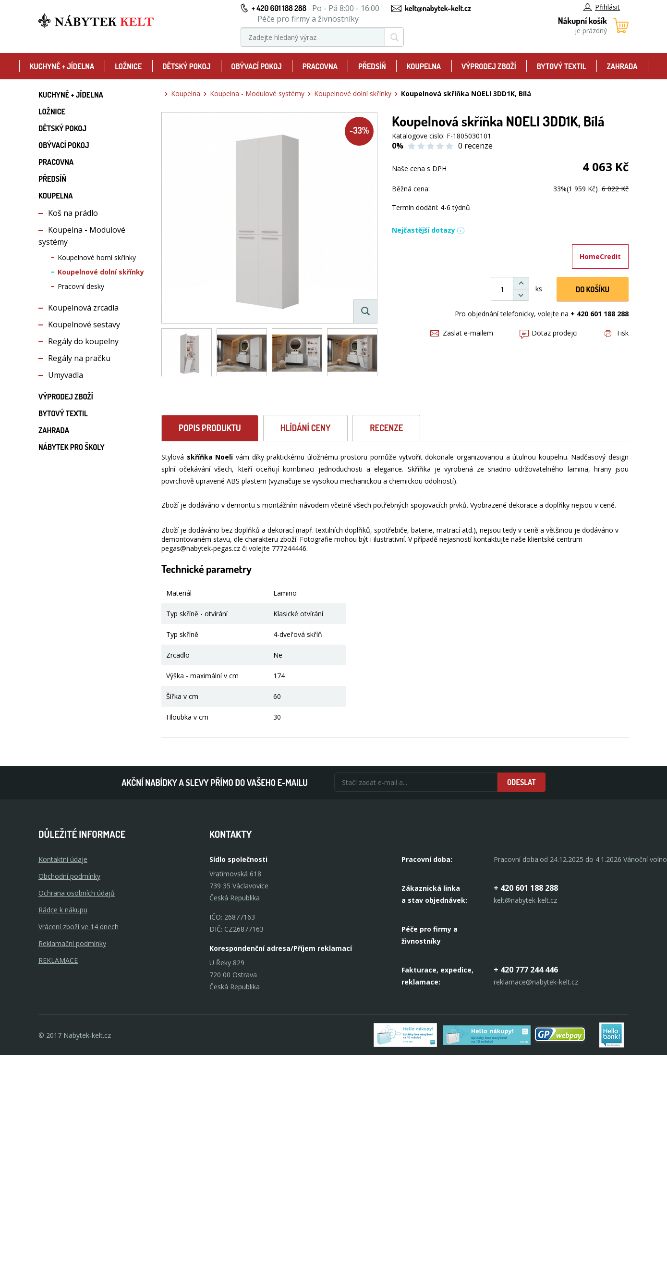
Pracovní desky (81, 286)
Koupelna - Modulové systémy (257, 93)
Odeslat (521, 782)
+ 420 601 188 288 (279, 8)
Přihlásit (601, 7)
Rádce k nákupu (62, 909)
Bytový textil (561, 66)
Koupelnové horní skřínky (97, 257)
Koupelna (424, 66)
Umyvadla (65, 375)
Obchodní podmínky (69, 876)
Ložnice (128, 66)
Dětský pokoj (186, 66)
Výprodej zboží (488, 66)
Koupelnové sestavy (84, 324)
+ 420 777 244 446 (526, 969)
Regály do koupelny (83, 341)
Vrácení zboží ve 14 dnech (78, 926)
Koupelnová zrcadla (83, 307)
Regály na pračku (79, 358)
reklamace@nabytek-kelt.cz (536, 981)
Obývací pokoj (256, 66)
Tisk (617, 332)
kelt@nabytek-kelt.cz (438, 8)
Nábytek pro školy (71, 447)
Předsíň (372, 66)
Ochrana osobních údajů (76, 892)
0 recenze (475, 145)
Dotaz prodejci (549, 332)
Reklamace (58, 960)
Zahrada (622, 66)
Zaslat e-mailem (461, 332)
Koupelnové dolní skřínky (101, 271)
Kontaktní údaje (62, 859)
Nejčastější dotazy (428, 230)
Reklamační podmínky (72, 943)
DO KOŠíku (592, 289)
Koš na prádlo (73, 213)
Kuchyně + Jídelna (61, 66)
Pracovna (320, 66)
